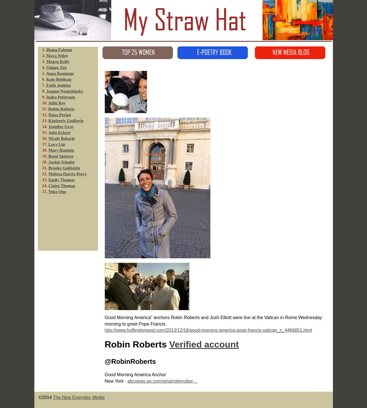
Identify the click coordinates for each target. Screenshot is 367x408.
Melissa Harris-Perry (67, 174)
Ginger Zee (56, 67)
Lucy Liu (56, 144)
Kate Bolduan (59, 79)
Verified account (204, 344)
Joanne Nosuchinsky (64, 91)
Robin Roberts (61, 109)
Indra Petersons (60, 97)
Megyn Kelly (58, 61)
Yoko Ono (57, 191)
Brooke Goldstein (64, 168)
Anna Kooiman (60, 73)
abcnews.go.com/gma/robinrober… (162, 381)
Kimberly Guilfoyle (66, 120)
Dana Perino (59, 115)
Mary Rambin (61, 150)
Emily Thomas (61, 180)
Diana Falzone (59, 50)
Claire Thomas (61, 185)
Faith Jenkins (58, 85)
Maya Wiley (57, 55)
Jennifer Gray (61, 126)
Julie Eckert (59, 132)
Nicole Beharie (61, 138)
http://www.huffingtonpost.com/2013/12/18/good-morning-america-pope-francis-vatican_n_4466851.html (208, 330)
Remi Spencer (60, 156)
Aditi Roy (57, 103)
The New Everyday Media (78, 397)
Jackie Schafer (61, 162)
